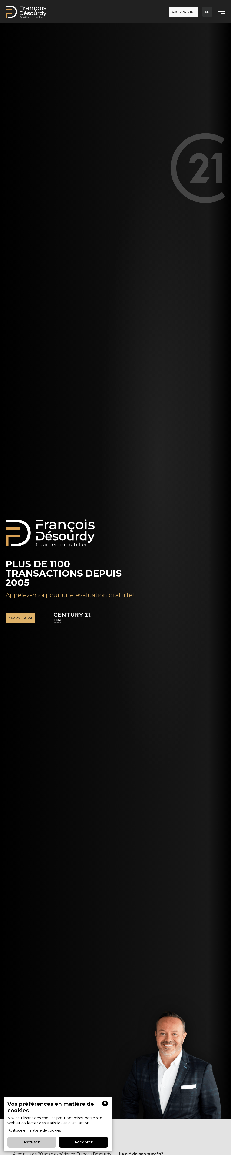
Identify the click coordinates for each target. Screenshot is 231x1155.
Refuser (32, 1142)
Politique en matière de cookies (34, 1130)
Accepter (83, 1142)
